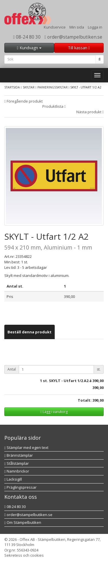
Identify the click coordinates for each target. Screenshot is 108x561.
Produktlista (54, 106)
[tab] (29, 332)
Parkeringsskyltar (52, 87)
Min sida (76, 27)
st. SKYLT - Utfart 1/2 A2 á (67, 380)
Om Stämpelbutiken (22, 522)
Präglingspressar (20, 487)
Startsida (12, 87)
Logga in (95, 27)
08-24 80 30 (27, 37)
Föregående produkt (23, 101)
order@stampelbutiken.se (73, 37)
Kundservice (55, 27)
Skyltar (29, 87)
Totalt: (85, 400)
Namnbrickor (16, 471)
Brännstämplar (18, 455)
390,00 (98, 380)
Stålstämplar (16, 463)
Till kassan (79, 47)
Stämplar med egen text (26, 447)
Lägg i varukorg (53, 411)
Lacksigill (13, 479)
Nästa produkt (90, 111)
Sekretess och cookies (24, 555)
